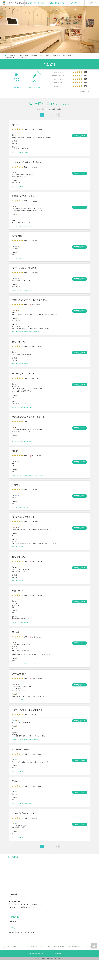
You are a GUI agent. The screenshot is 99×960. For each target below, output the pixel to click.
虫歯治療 (14, 290)
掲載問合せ (58, 954)
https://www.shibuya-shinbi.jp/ (17, 897)
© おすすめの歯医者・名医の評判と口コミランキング (49, 959)
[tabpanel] (49, 29)
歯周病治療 (31, 475)
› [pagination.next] (61, 115)
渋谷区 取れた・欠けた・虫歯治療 (40, 55)
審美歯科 (31, 226)
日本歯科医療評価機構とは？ (35, 954)
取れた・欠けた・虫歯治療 (17, 152)
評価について (84, 91)
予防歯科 (26, 152)
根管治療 (35, 290)
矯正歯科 (36, 475)
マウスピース (36, 331)
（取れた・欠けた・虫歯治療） (63, 104)
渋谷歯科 (49, 64)
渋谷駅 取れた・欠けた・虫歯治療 (62, 55)
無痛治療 (41, 475)
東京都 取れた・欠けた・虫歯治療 (19, 55)
